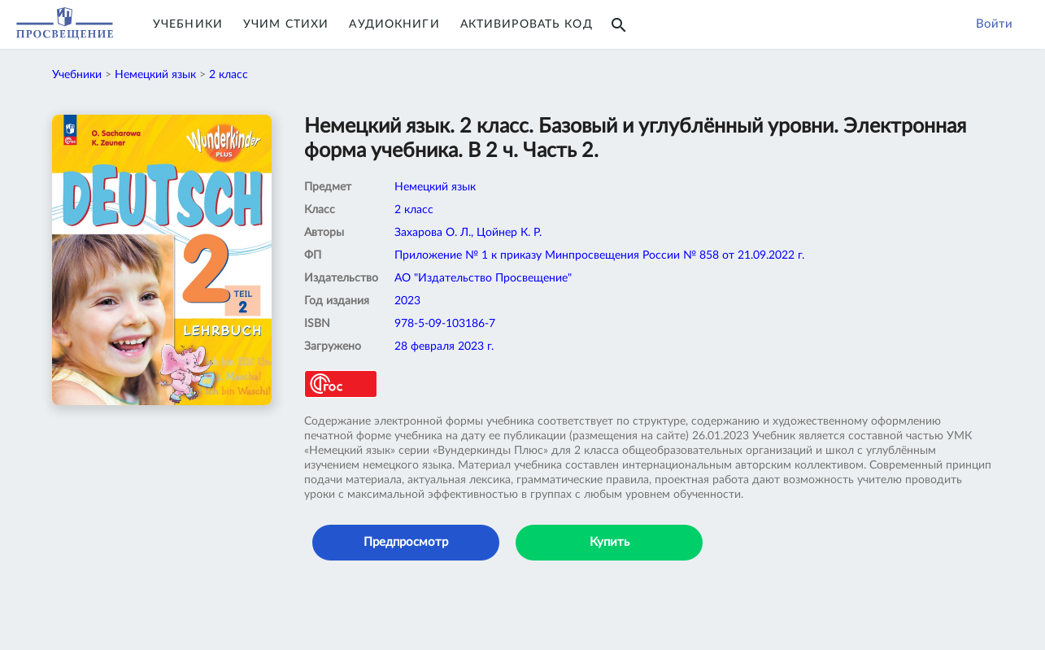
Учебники (188, 24)
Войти (994, 24)
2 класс (228, 75)
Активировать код (526, 24)
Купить (609, 542)
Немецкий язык (155, 75)
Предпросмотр (406, 542)
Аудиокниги (394, 24)
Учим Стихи (286, 24)
